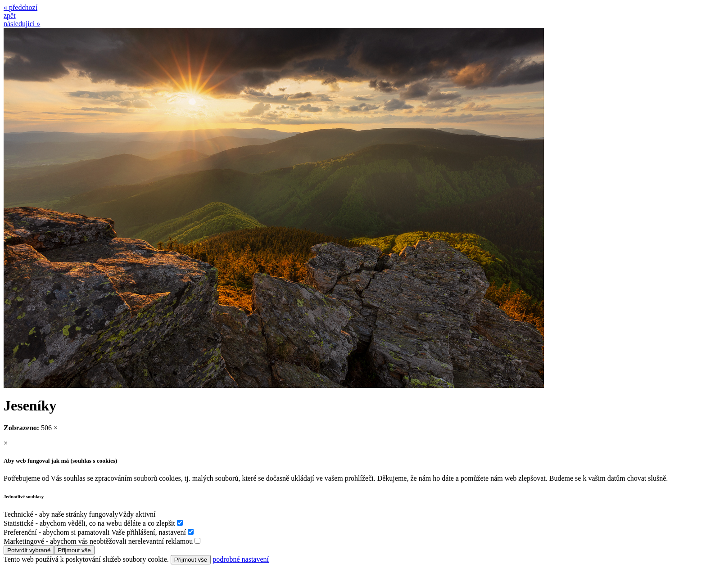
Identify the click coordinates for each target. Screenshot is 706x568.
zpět (10, 15)
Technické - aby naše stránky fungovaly (61, 514)
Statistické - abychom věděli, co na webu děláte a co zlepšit (89, 523)
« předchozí (20, 7)
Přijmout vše (74, 550)
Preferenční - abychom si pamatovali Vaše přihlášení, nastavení (95, 532)
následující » (22, 23)
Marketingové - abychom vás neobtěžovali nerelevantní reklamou (98, 541)
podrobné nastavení (241, 559)
